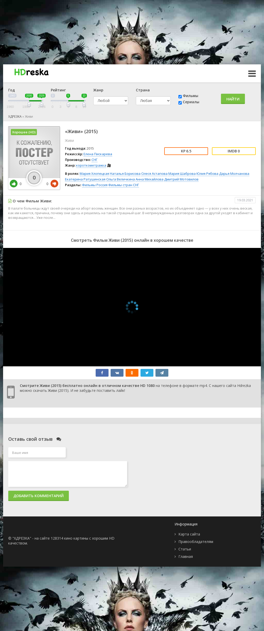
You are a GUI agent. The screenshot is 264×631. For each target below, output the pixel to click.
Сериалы (191, 101)
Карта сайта (189, 534)
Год (11, 90)
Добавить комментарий (38, 495)
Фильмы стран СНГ (123, 185)
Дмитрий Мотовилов (181, 179)
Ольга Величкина (120, 179)
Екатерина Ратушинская (85, 179)
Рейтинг (58, 90)
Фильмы (190, 95)
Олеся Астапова (154, 173)
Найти (233, 99)
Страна (143, 90)
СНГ (94, 159)
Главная (185, 556)
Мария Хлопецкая (94, 173)
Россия (102, 185)
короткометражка (91, 165)
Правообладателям (195, 541)
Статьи (184, 549)
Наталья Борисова (125, 173)
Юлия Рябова (207, 173)
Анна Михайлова (149, 179)
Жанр (98, 90)
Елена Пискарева (98, 154)
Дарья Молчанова (234, 173)
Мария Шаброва (182, 173)
